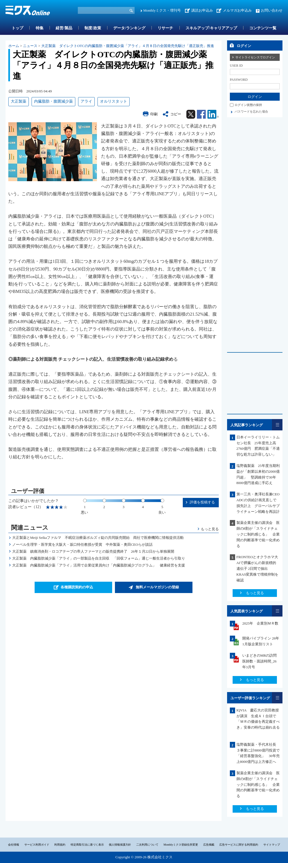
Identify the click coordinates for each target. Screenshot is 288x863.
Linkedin (213, 114)
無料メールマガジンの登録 (157, 587)
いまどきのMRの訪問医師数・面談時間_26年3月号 (259, 661)
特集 (39, 28)
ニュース (30, 46)
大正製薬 (18, 101)
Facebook (201, 114)
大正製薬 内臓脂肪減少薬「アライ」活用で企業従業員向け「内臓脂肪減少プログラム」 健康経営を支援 (98, 565)
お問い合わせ (271, 10)
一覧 (277, 424)
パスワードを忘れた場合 (251, 111)
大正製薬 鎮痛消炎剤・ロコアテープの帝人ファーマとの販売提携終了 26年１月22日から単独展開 (93, 551)
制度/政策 (92, 28)
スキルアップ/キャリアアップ (211, 28)
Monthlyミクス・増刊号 (162, 10)
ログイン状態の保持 (248, 104)
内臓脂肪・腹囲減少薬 (53, 101)
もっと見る (210, 529)
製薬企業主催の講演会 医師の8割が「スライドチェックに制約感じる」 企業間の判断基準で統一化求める (258, 534)
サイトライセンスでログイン (255, 57)
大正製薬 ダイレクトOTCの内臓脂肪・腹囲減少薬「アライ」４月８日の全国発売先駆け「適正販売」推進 (127, 46)
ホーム (13, 46)
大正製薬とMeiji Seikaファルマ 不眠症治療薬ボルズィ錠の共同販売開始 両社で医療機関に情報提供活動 (98, 538)
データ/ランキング (129, 28)
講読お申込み (202, 10)
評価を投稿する (202, 502)
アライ (86, 101)
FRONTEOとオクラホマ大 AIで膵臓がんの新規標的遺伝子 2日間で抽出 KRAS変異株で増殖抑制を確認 (259, 568)
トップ (17, 28)
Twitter (190, 114)
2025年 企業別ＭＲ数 (260, 623)
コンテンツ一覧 (262, 28)
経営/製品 (64, 28)
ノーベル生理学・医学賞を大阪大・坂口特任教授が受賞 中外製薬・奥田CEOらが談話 (82, 544)
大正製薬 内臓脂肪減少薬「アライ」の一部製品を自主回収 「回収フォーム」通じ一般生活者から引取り (98, 558)
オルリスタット (113, 101)
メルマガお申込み (237, 10)
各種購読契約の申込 (77, 587)
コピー (175, 114)
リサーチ (165, 28)
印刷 (154, 114)
